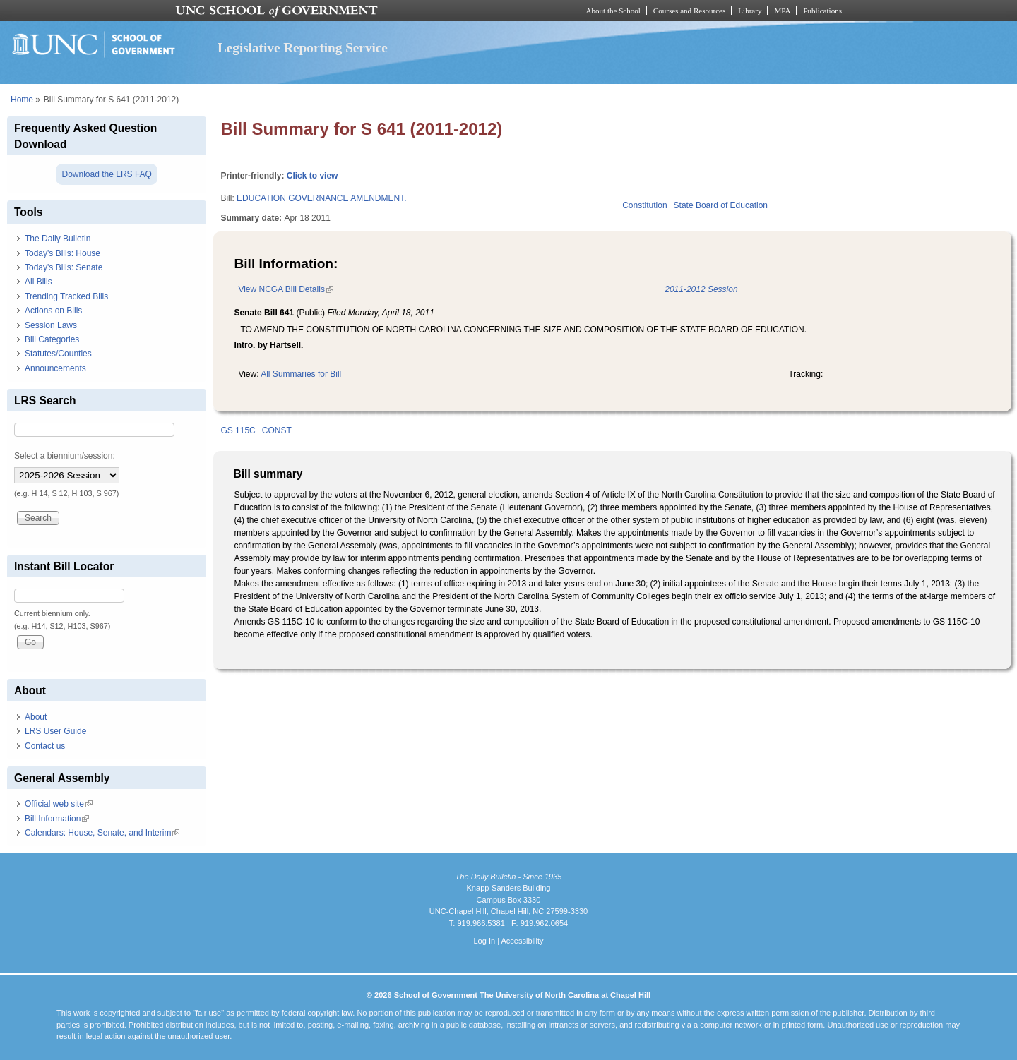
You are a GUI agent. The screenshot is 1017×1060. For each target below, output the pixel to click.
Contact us (45, 746)
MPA (782, 10)
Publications (822, 10)
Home (22, 99)
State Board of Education (721, 205)
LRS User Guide (55, 731)
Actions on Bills (53, 310)
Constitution (644, 205)
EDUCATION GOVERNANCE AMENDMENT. (321, 198)
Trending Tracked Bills (66, 296)
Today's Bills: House (62, 253)
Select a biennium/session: (64, 456)
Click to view (312, 176)
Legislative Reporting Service (303, 47)
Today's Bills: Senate (63, 267)
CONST (277, 430)
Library (749, 10)
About (36, 717)
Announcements (55, 368)
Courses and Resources (689, 10)
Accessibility (522, 940)
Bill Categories (52, 339)
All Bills (38, 282)
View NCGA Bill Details (285, 289)
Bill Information (57, 819)
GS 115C (237, 430)
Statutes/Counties (58, 354)
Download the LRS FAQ (106, 174)
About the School (613, 10)
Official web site (59, 804)
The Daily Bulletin (57, 238)
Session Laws (51, 325)
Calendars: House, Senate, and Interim (102, 833)
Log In (484, 940)
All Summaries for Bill (301, 374)
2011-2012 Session (701, 289)
